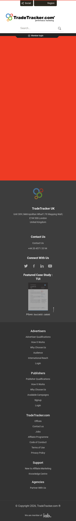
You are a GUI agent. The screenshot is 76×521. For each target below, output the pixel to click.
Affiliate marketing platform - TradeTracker (30, 17)
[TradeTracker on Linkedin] (42, 266)
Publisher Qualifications (38, 379)
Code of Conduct (38, 442)
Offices (38, 421)
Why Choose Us (38, 347)
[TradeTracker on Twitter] (26, 266)
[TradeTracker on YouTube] (50, 266)
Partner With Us (38, 487)
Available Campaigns (38, 395)
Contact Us (38, 243)
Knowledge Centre (38, 473)
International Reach (38, 358)
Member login (37, 36)
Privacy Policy (38, 452)
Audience (38, 352)
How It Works (38, 342)
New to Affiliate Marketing (38, 468)
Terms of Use (38, 447)
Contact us (38, 426)
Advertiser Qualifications (38, 337)
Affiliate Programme (38, 437)
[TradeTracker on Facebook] (34, 266)
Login (38, 363)
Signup (38, 400)
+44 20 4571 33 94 (37, 248)
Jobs (38, 431)
